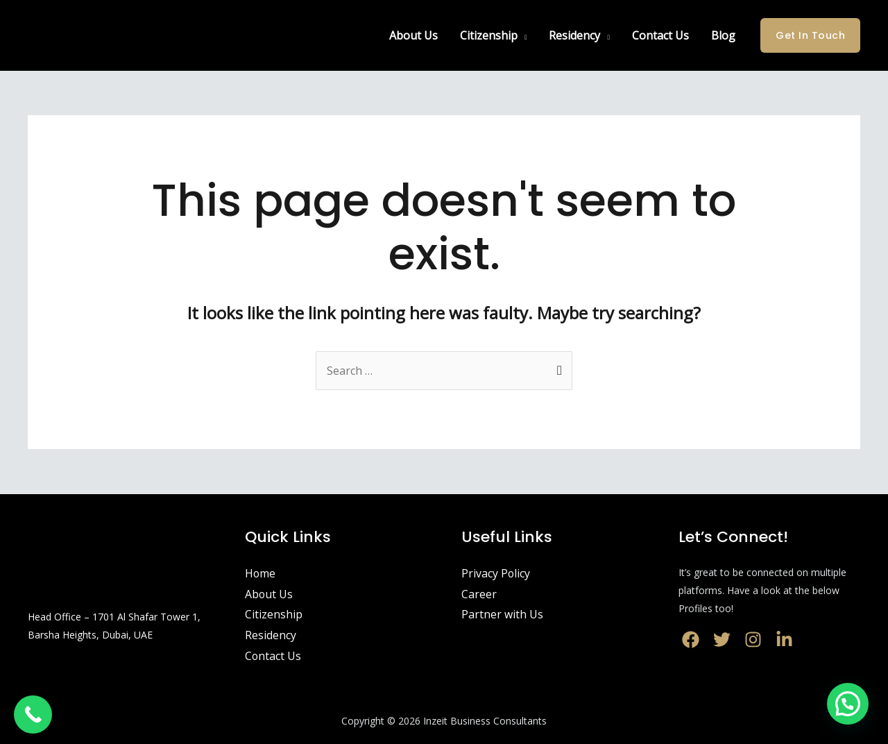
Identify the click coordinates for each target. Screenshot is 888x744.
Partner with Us (502, 614)
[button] (848, 704)
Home (260, 573)
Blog (723, 35)
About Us (413, 35)
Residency (574, 35)
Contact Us (660, 35)
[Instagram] (753, 639)
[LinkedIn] (784, 639)
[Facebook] (690, 639)
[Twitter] (722, 639)
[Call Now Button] (33, 714)
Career (479, 594)
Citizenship (489, 35)
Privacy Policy (496, 573)
